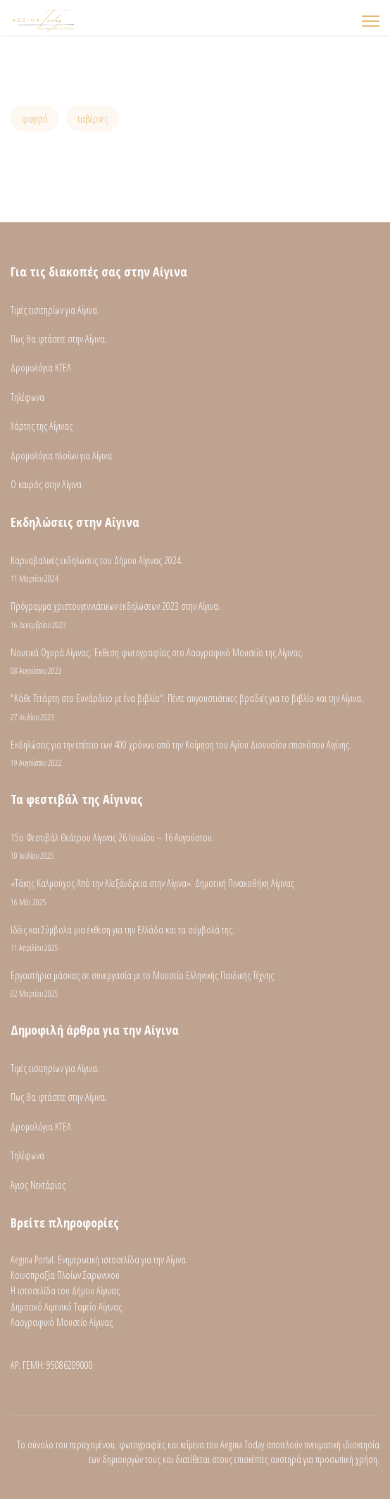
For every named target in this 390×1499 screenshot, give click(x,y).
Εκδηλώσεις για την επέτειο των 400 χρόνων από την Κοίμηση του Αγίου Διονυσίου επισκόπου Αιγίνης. (195, 754)
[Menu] (370, 21)
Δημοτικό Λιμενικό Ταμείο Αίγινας (66, 1306)
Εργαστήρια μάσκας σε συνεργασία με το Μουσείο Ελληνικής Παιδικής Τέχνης (195, 984)
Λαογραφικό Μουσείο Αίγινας (62, 1322)
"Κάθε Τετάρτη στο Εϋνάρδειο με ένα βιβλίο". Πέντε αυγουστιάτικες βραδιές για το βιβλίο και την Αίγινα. (195, 707)
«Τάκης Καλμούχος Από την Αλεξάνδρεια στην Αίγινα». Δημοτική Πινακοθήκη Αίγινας (195, 892)
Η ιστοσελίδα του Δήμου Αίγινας (65, 1290)
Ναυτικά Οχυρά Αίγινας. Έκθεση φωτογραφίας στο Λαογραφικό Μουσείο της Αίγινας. (195, 661)
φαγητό (35, 118)
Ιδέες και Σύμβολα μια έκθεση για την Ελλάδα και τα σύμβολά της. (195, 939)
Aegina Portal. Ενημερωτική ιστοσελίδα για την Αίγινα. (99, 1259)
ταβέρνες (92, 118)
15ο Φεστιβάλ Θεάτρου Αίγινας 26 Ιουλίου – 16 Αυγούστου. (195, 846)
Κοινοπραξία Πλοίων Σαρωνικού (65, 1275)
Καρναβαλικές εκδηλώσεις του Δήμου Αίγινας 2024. (195, 569)
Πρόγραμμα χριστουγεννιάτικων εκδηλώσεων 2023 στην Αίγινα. (195, 615)
